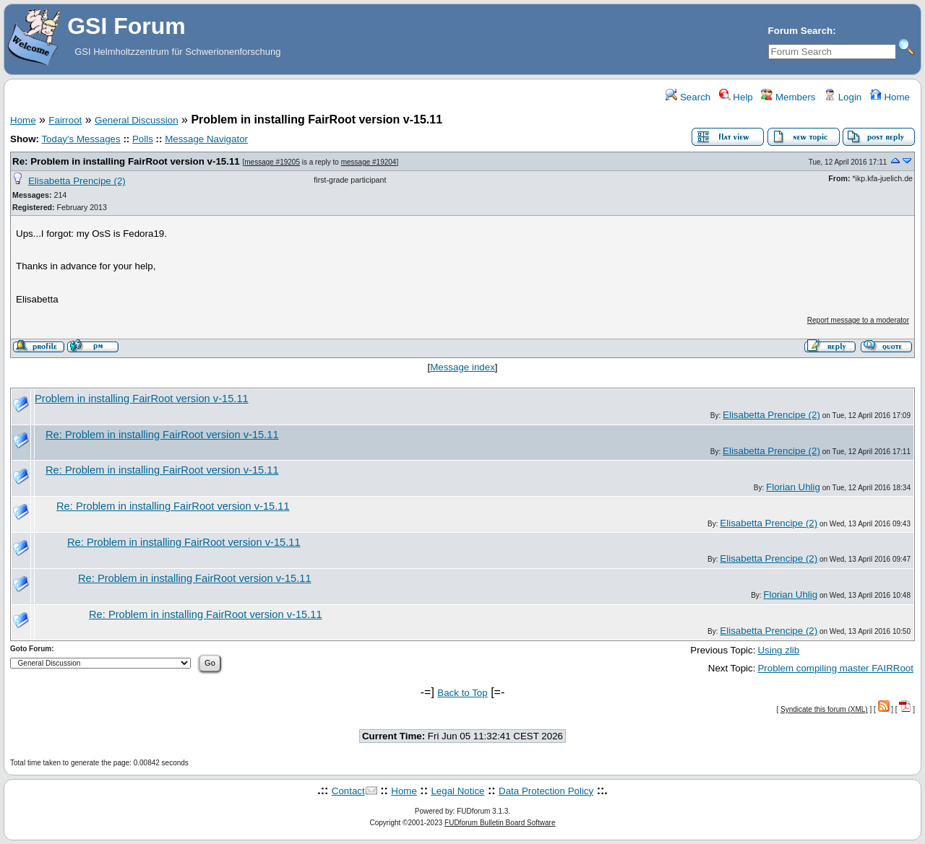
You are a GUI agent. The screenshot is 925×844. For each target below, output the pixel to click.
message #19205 (272, 162)
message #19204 (369, 162)
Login (842, 97)
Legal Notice (457, 791)
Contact (348, 791)
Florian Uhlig (793, 487)
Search (688, 97)
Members (788, 97)
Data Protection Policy (546, 791)
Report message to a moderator (858, 320)
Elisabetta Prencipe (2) (77, 180)
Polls (142, 139)
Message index (462, 367)
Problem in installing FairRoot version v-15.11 (142, 398)
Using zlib (778, 650)
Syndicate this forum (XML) (824, 709)
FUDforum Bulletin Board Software (499, 823)
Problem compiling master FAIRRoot (835, 668)
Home (890, 97)
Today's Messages (80, 139)
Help (736, 97)
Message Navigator (206, 139)
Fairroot (65, 120)
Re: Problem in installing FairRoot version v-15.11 (126, 161)
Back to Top (462, 692)
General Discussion (136, 120)
